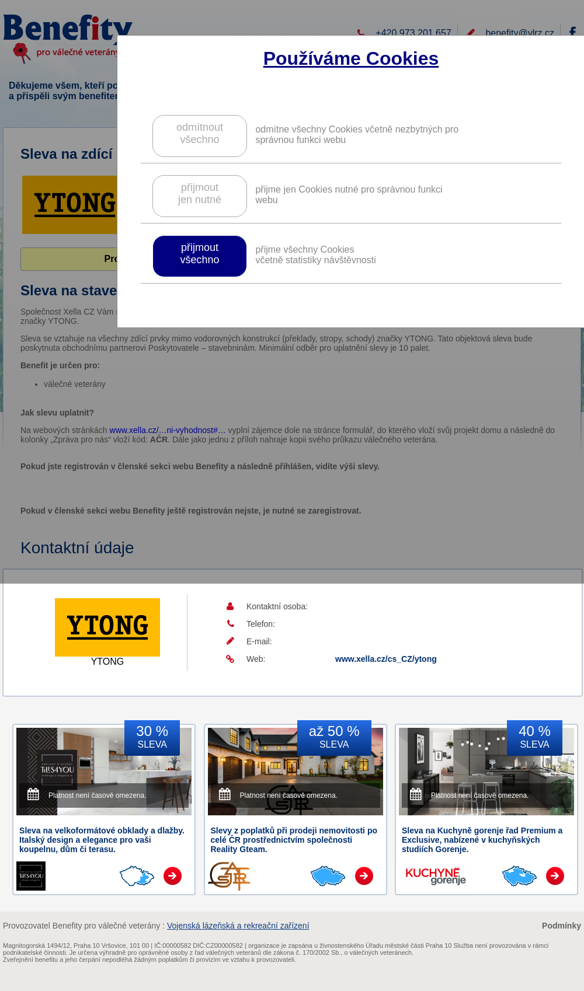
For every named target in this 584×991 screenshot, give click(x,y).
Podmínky (561, 925)
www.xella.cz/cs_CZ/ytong (386, 659)
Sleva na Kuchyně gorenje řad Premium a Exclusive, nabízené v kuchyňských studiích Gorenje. (482, 840)
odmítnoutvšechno (199, 133)
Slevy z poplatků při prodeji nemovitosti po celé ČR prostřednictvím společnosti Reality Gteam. (294, 840)
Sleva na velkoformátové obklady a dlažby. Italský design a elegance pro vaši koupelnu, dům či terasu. (102, 840)
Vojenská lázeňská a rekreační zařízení (238, 925)
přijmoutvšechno (199, 254)
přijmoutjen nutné (199, 193)
